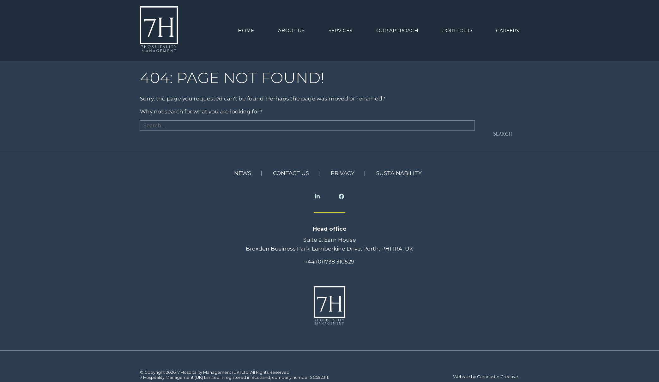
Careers (507, 30)
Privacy (342, 171)
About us (291, 30)
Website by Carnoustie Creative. (486, 374)
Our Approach (397, 30)
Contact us (291, 171)
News (242, 171)
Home (246, 30)
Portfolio (457, 30)
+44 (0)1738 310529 (329, 259)
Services (340, 30)
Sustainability (399, 171)
